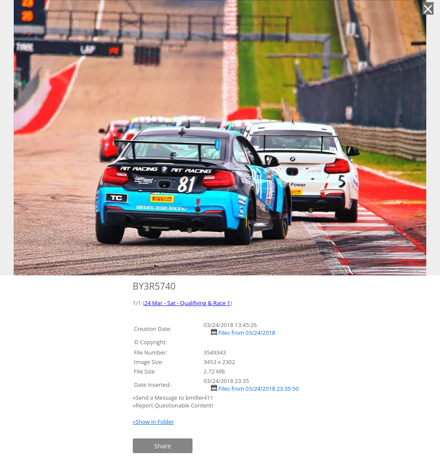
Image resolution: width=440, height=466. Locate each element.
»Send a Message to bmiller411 (174, 397)
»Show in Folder (153, 422)
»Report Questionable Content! (173, 405)
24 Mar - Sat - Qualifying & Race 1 (187, 303)
